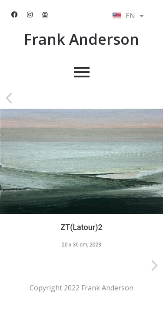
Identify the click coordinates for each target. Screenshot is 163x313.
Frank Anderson (81, 39)
